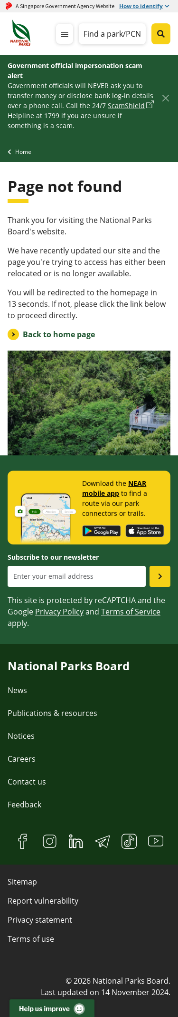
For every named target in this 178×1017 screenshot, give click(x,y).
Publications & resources (52, 713)
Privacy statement (40, 920)
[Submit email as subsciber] (160, 576)
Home (23, 152)
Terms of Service (130, 611)
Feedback (24, 804)
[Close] (165, 98)
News (17, 690)
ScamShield (126, 105)
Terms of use (31, 939)
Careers (22, 759)
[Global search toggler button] (160, 33)
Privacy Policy (59, 611)
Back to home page (59, 334)
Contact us (27, 781)
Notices (21, 736)
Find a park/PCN (112, 34)
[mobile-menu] (64, 34)
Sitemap (22, 881)
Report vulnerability (43, 901)
